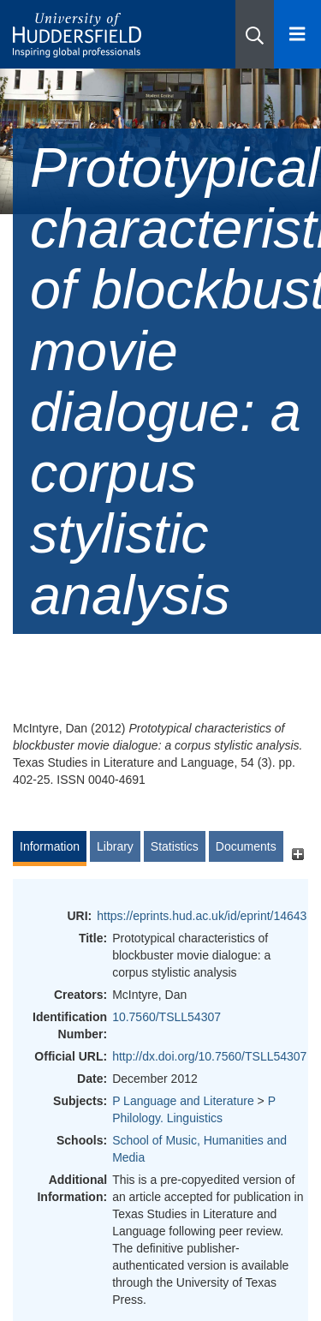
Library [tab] (115, 846)
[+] (297, 854)
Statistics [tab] (175, 846)
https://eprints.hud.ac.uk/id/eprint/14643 (201, 916)
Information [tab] (50, 846)
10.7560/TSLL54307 (166, 1017)
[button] (254, 34)
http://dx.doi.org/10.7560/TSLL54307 (209, 1056)
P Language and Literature (183, 1101)
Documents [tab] (246, 846)
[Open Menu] (297, 34)
